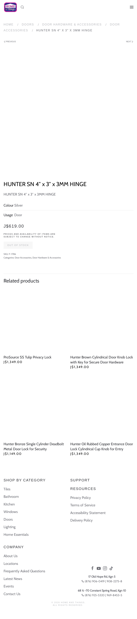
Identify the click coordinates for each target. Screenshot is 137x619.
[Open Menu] (131, 7)
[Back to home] (10, 7)
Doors (28, 24)
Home (9, 24)
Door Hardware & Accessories (72, 24)
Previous (10, 41)
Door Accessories (23, 257)
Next (129, 41)
